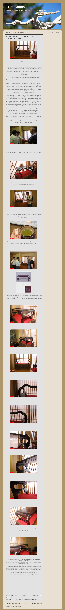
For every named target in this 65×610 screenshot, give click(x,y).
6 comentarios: (35, 595)
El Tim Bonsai (14, 7)
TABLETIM (34, 599)
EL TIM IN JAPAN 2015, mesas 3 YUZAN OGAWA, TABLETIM (20, 37)
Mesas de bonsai (28, 599)
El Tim (11, 599)
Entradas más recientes (13, 603)
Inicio (25, 603)
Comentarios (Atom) (16, 606)
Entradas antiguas (36, 603)
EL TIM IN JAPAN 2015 (19, 599)
